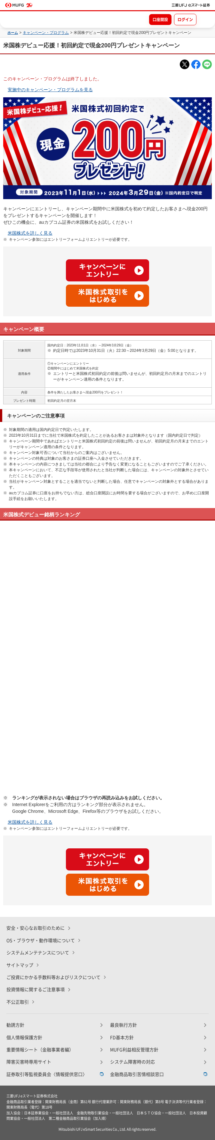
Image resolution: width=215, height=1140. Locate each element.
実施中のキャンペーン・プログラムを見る (50, 89)
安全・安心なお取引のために (35, 928)
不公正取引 (17, 1002)
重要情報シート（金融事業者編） (40, 1049)
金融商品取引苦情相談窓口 (137, 1074)
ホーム (12, 33)
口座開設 (160, 19)
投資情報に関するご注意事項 (35, 989)
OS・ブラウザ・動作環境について (40, 940)
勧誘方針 (15, 1025)
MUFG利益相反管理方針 (134, 1049)
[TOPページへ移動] (191, 5)
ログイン (185, 19)
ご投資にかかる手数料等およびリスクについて (53, 977)
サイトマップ (19, 965)
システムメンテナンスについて (37, 952)
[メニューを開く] (204, 19)
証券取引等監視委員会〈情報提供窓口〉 (46, 1074)
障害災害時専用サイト (28, 1062)
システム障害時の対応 (132, 1062)
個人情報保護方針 (24, 1037)
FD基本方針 (122, 1037)
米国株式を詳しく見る (30, 233)
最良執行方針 (123, 1025)
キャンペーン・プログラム (46, 32)
